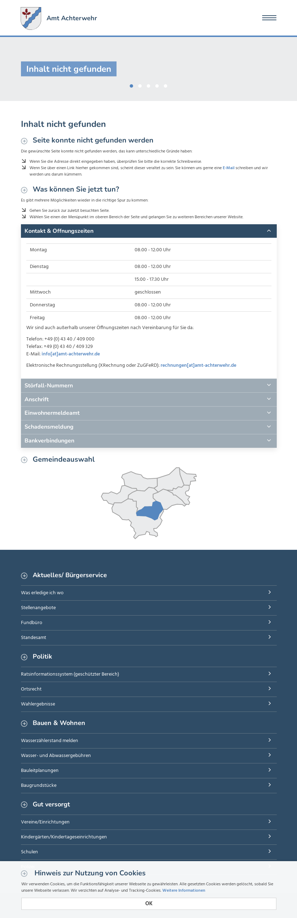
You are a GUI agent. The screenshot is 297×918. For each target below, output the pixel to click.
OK (148, 904)
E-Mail (228, 168)
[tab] (149, 231)
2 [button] (139, 84)
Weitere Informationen (183, 890)
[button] (149, 231)
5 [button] (165, 84)
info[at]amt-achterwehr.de (71, 354)
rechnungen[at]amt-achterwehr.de (198, 365)
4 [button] (157, 84)
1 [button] (131, 84)
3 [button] (148, 84)
